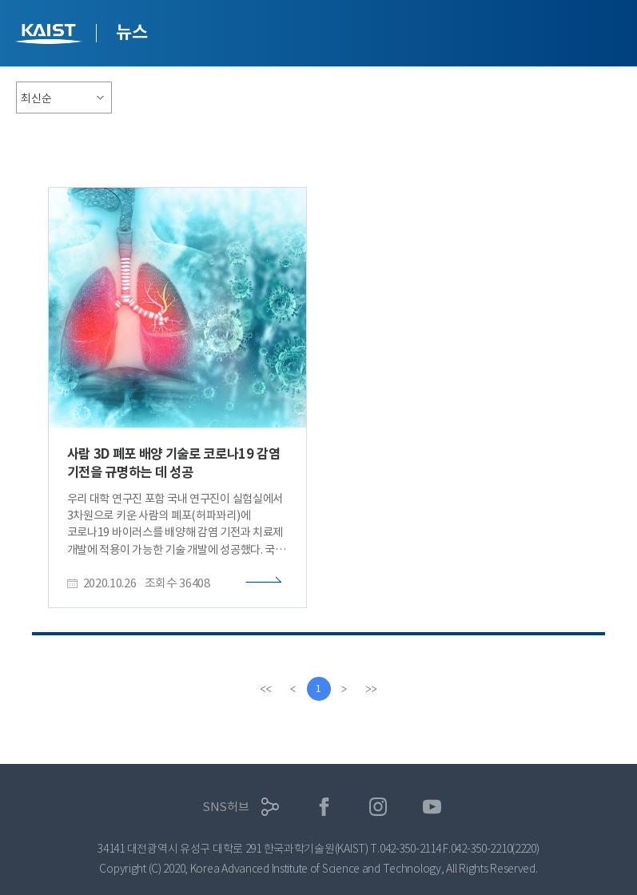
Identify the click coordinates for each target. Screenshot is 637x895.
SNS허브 (225, 806)
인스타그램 (378, 807)
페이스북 (324, 807)
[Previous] (293, 689)
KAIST (50, 35)
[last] (372, 689)
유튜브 (432, 807)
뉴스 (131, 32)
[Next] (344, 689)
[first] (266, 689)
